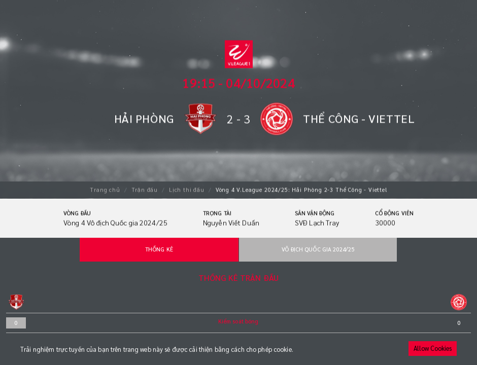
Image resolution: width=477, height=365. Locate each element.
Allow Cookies (433, 348)
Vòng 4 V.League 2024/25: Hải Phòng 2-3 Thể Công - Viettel (301, 189)
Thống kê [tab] (159, 249)
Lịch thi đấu (187, 189)
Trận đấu (144, 189)
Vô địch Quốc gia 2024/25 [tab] (318, 249)
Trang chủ (105, 189)
